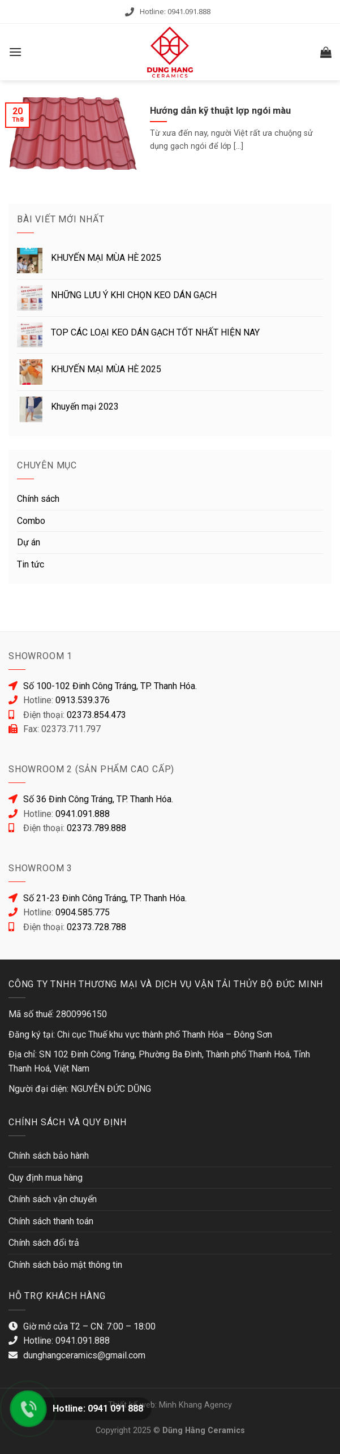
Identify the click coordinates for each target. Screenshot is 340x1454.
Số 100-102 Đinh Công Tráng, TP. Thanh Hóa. (110, 686)
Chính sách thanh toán (50, 1221)
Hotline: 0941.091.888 (175, 11)
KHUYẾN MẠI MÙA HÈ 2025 (106, 257)
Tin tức (30, 564)
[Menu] (15, 52)
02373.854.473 (96, 714)
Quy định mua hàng (45, 1177)
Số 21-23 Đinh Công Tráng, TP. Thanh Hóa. (105, 898)
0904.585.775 (82, 912)
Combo (31, 520)
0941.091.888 (82, 813)
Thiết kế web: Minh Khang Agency (170, 1405)
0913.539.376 (82, 700)
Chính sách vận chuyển (52, 1199)
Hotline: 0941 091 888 (98, 1408)
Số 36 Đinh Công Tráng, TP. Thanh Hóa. (98, 799)
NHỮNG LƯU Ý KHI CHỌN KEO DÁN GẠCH (134, 295)
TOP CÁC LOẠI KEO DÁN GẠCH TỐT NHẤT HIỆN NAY (155, 332)
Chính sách (38, 498)
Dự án (28, 542)
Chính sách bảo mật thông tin (65, 1264)
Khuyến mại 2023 (85, 406)
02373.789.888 (96, 828)
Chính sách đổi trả (43, 1242)
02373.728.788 (96, 927)
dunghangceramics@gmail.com (84, 1355)
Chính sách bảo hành (48, 1155)
